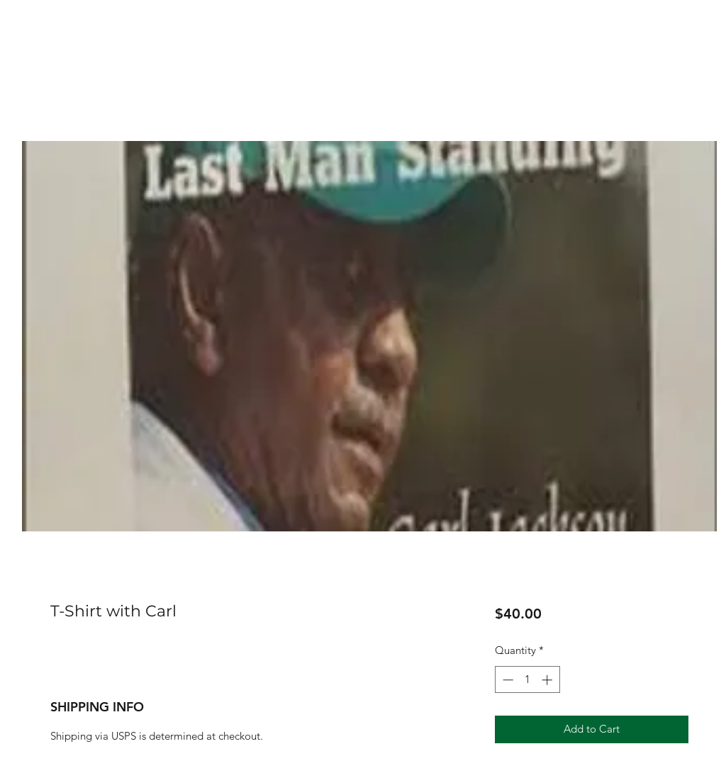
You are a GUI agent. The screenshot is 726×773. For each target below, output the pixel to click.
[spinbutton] (527, 680)
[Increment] (548, 680)
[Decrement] (506, 680)
